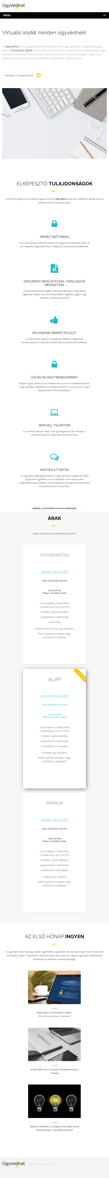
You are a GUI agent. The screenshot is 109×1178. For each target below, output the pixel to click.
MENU (7, 15)
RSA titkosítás (31, 243)
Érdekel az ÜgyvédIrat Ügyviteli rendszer (54, 508)
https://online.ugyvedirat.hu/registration (54, 1016)
